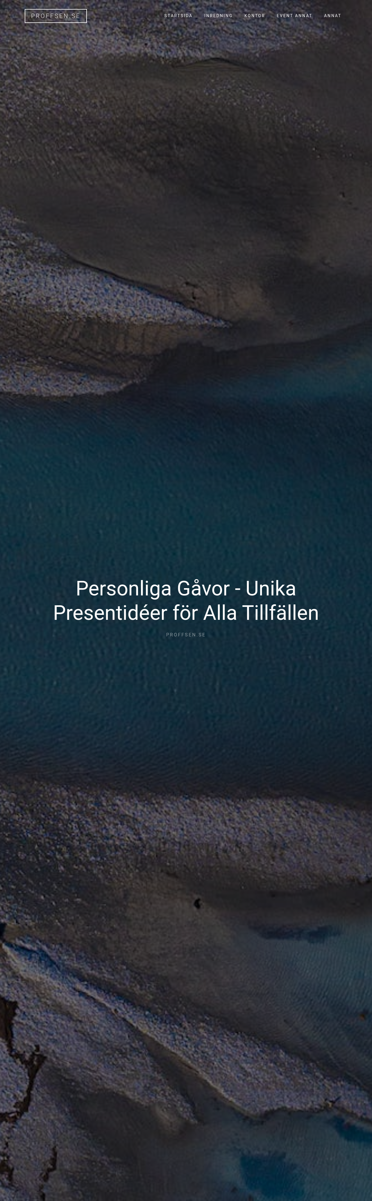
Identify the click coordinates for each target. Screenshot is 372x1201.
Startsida (178, 15)
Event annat (294, 15)
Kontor (254, 15)
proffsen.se (56, 15)
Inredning (218, 15)
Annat (332, 15)
